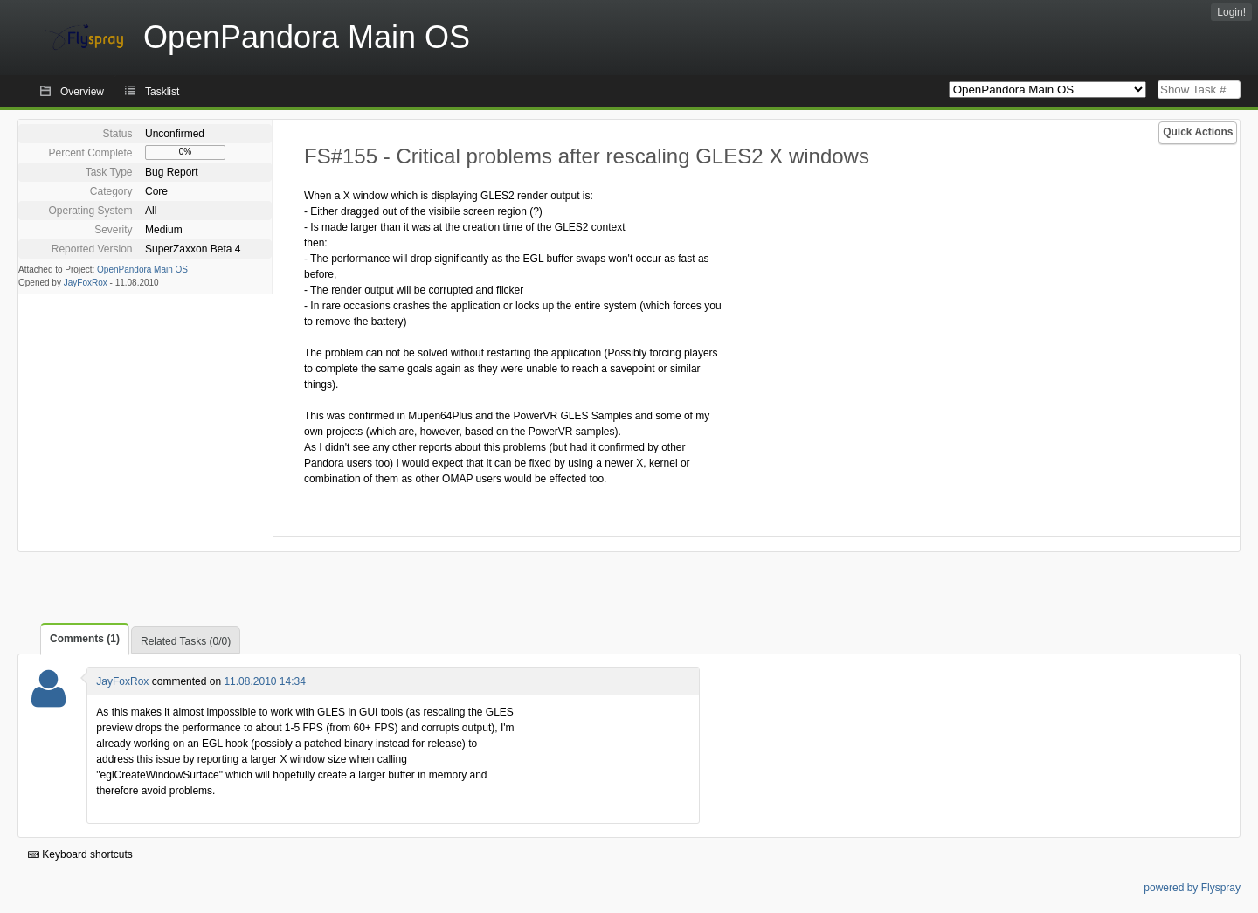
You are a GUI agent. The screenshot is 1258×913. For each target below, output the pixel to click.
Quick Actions (1198, 132)
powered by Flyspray (1192, 888)
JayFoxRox (85, 282)
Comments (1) (85, 639)
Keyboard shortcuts (80, 854)
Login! (1231, 12)
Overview (82, 92)
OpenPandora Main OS (142, 269)
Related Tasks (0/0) (186, 641)
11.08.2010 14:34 (264, 681)
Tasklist (162, 92)
